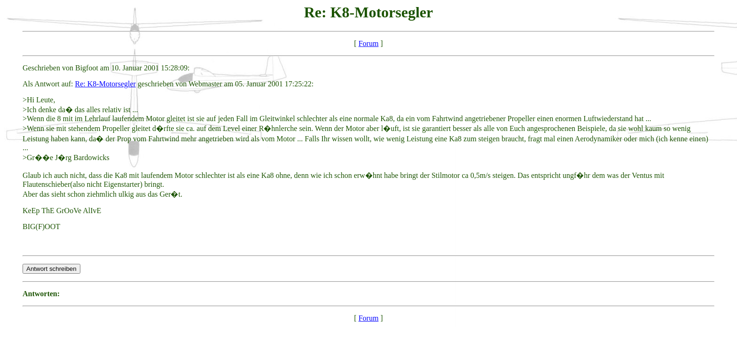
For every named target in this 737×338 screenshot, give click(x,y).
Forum (369, 43)
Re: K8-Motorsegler (105, 84)
